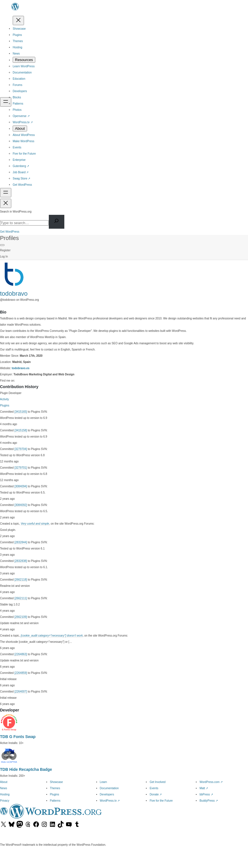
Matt (203, 788)
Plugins (4, 405)
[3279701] (20, 467)
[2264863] (20, 654)
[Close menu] (18, 20)
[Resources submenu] (24, 60)
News (3, 788)
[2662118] (20, 579)
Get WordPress (9, 231)
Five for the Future (161, 800)
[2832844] (20, 542)
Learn (103, 782)
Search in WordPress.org (16, 211)
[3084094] (20, 486)
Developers (107, 794)
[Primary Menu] (2, 245)
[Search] (56, 222)
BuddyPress (208, 800)
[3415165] (20, 411)
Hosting (5, 794)
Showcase (56, 782)
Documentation (109, 788)
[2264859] (20, 672)
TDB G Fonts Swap (18, 736)
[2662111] (20, 598)
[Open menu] (5, 102)
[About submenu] (20, 128)
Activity (4, 399)
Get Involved (157, 782)
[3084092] (20, 505)
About (3, 782)
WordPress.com (211, 782)
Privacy (4, 800)
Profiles (9, 238)
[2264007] (20, 691)
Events (154, 788)
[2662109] (20, 616)
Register (5, 250)
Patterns (55, 800)
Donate (156, 794)
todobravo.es (21, 368)
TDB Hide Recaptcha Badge (26, 769)
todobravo (14, 293)
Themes (55, 788)
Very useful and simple (35, 523)
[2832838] (20, 561)
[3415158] (20, 430)
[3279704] (20, 449)
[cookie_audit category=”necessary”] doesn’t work (52, 635)
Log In (4, 256)
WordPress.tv (110, 800)
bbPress (206, 794)
